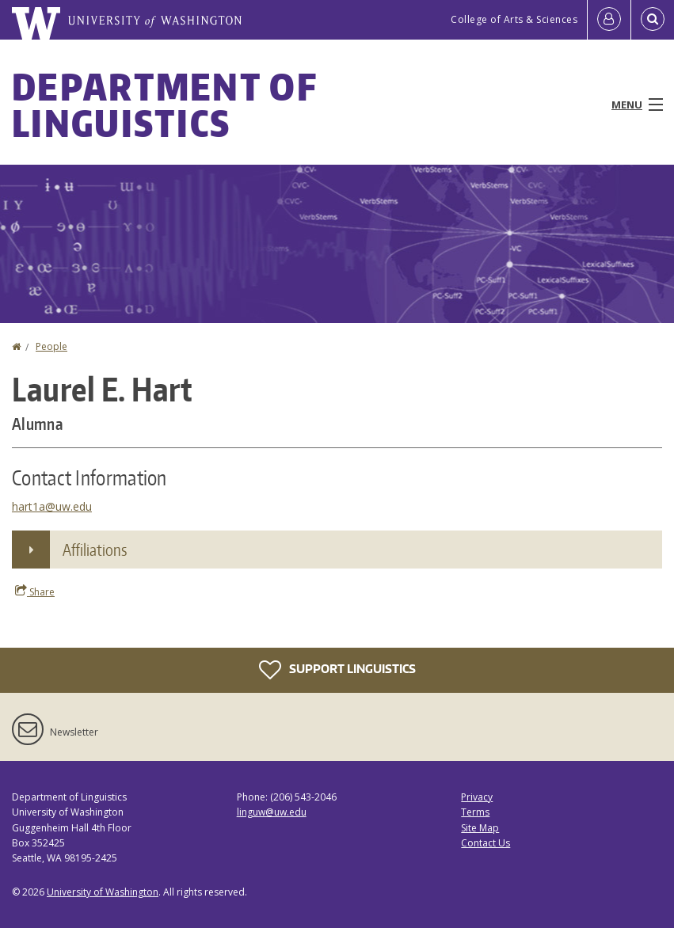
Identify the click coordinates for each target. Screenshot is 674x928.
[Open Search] (652, 20)
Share (35, 591)
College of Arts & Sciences (514, 19)
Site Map (480, 828)
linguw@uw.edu (272, 812)
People (51, 346)
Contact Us (485, 843)
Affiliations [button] (95, 549)
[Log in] (609, 20)
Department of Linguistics (164, 104)
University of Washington (102, 892)
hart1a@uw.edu (52, 506)
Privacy (477, 797)
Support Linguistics (337, 670)
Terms (475, 812)
